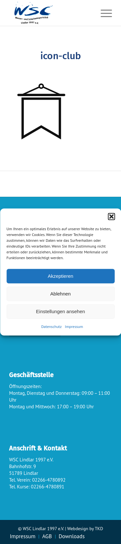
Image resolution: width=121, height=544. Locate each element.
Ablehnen (60, 293)
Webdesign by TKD (85, 528)
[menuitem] (103, 13)
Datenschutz (51, 326)
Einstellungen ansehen (60, 311)
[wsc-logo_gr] (50, 13)
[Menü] (103, 13)
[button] (111, 216)
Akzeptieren (60, 276)
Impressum (74, 326)
